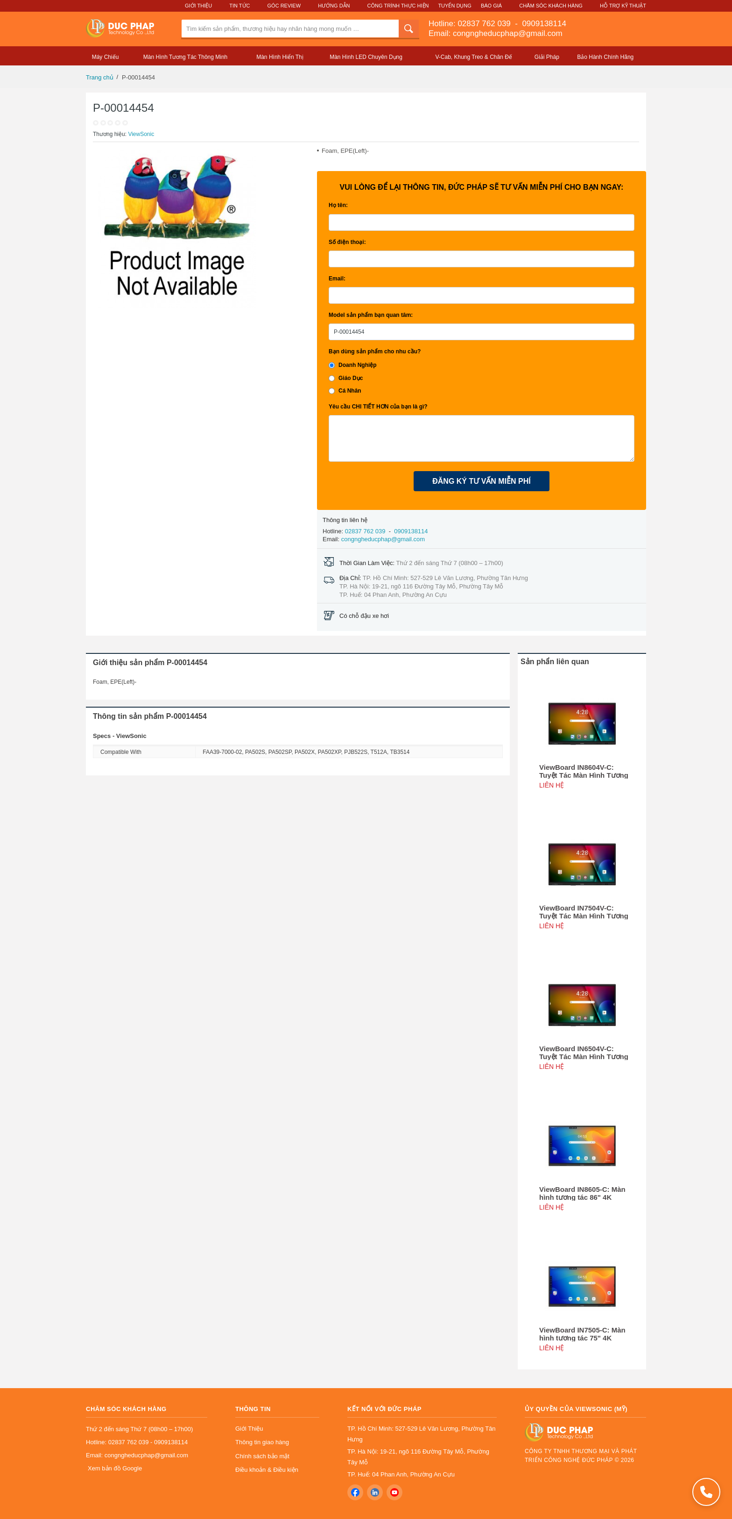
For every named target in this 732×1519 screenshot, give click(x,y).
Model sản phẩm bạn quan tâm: (371, 315)
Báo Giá (491, 5)
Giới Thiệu (198, 5)
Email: (337, 278)
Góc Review (284, 5)
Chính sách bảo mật (262, 1456)
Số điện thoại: (347, 242)
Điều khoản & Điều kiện (266, 1469)
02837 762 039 (485, 23)
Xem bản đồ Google (115, 1468)
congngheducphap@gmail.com (383, 539)
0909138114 (543, 23)
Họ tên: (338, 205)
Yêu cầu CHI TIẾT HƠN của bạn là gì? (378, 406)
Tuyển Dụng (454, 5)
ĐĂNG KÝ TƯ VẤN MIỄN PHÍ (481, 481)
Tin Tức (239, 5)
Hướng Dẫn (334, 5)
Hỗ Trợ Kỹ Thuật (623, 5)
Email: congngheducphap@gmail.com (496, 33)
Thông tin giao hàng (262, 1442)
